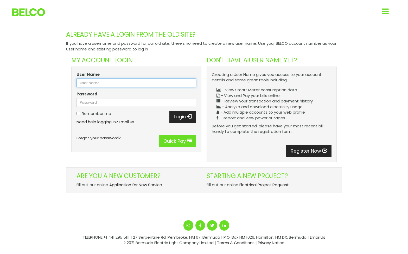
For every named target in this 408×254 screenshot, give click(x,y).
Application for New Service (135, 184)
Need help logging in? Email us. (105, 122)
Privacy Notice (271, 242)
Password (86, 94)
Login (183, 116)
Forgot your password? (98, 138)
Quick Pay (177, 141)
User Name (88, 74)
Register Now (309, 151)
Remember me (93, 113)
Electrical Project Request (264, 184)
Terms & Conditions (235, 242)
